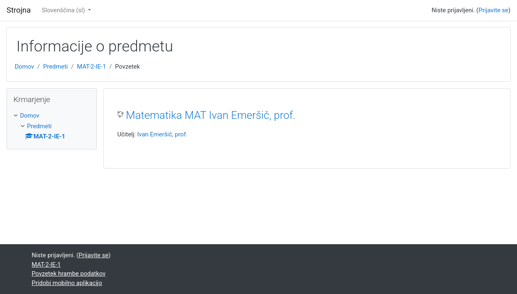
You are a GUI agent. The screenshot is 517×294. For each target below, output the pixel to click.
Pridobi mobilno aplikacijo (67, 283)
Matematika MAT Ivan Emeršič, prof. (210, 115)
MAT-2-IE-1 (91, 66)
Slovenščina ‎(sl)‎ (64, 10)
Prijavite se (493, 10)
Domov (24, 66)
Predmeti (55, 66)
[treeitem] (51, 115)
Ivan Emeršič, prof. (162, 134)
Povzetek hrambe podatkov (69, 273)
